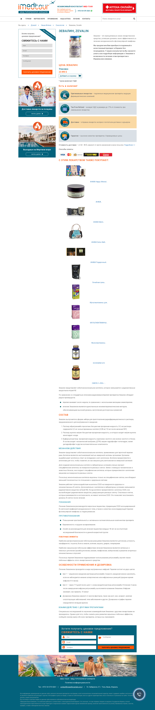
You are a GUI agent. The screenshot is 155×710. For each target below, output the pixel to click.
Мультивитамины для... (99, 303)
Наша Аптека (46, 25)
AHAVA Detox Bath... (98, 242)
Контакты (86, 19)
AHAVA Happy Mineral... (98, 182)
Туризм (28, 19)
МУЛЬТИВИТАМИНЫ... (99, 323)
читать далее (36, 113)
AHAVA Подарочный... (99, 262)
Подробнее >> (129, 145)
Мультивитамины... (98, 343)
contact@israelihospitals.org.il (71, 687)
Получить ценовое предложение (116, 647)
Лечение (76, 19)
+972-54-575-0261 (84, 11)
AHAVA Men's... (98, 222)
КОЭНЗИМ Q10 (99, 363)
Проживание (52, 19)
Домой (33, 25)
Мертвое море (39, 19)
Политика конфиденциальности (77, 683)
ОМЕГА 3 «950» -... (99, 383)
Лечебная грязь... (98, 282)
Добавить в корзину (68, 76)
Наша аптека (65, 19)
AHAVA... (99, 202)
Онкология (60, 25)
